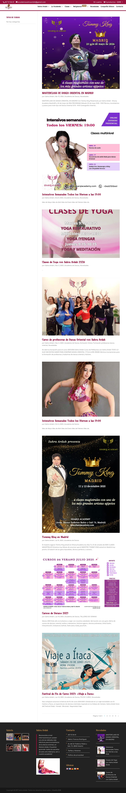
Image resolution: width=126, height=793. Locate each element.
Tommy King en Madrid (55, 537)
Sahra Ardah (42, 6)
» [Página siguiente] (118, 716)
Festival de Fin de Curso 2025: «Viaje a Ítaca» (68, 693)
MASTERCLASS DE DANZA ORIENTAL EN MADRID (67, 93)
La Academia (56, 6)
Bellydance (79, 6)
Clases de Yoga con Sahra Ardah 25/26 (63, 262)
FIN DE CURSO (85, 697)
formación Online (86, 343)
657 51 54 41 (9, 2)
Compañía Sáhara (107, 6)
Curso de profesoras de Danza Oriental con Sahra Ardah (73, 339)
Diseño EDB (56, 790)
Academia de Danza (72, 96)
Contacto (119, 6)
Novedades (94, 6)
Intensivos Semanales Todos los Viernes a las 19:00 (71, 194)
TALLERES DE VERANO (88, 616)
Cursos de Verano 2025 (55, 613)
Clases (67, 6)
